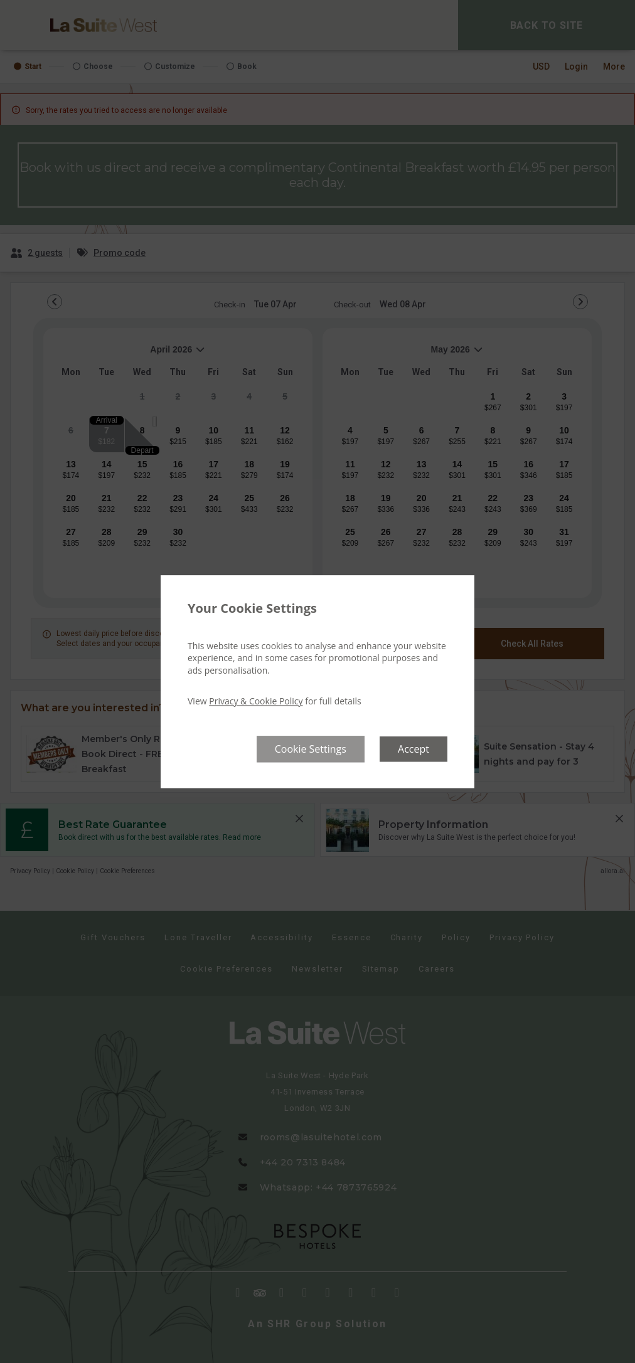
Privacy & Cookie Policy (255, 702)
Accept (413, 749)
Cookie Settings (310, 749)
